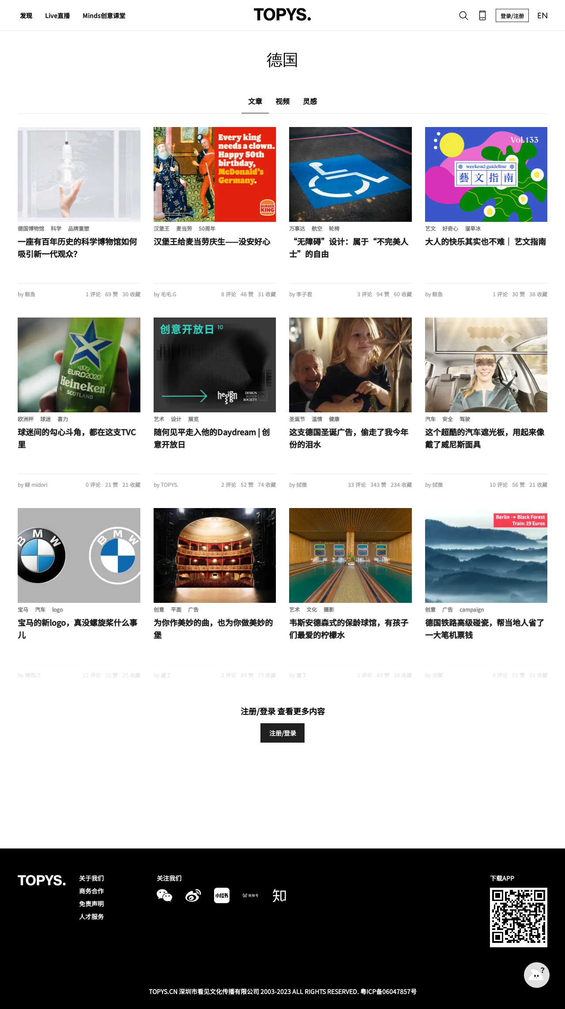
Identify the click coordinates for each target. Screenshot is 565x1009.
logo (57, 609)
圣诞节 (297, 418)
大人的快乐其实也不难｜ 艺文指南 (485, 241)
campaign (472, 609)
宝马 (23, 609)
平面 (176, 609)
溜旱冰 (473, 228)
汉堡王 (162, 228)
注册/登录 (282, 733)
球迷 (45, 418)
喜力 (62, 418)
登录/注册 (512, 15)
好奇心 (450, 228)
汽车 (430, 418)
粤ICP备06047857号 (388, 991)
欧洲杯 (26, 418)
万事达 (297, 228)
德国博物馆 (31, 228)
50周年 (207, 228)
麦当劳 (184, 228)
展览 (193, 418)
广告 (193, 609)
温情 (317, 418)
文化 (311, 609)
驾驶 (465, 418)
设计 (176, 418)
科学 (56, 228)
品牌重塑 (78, 228)
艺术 (159, 418)
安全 (447, 418)
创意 (159, 609)
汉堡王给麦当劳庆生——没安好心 (212, 241)
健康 (334, 418)
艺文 (430, 228)
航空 (317, 228)
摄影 (329, 609)
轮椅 (334, 228)
